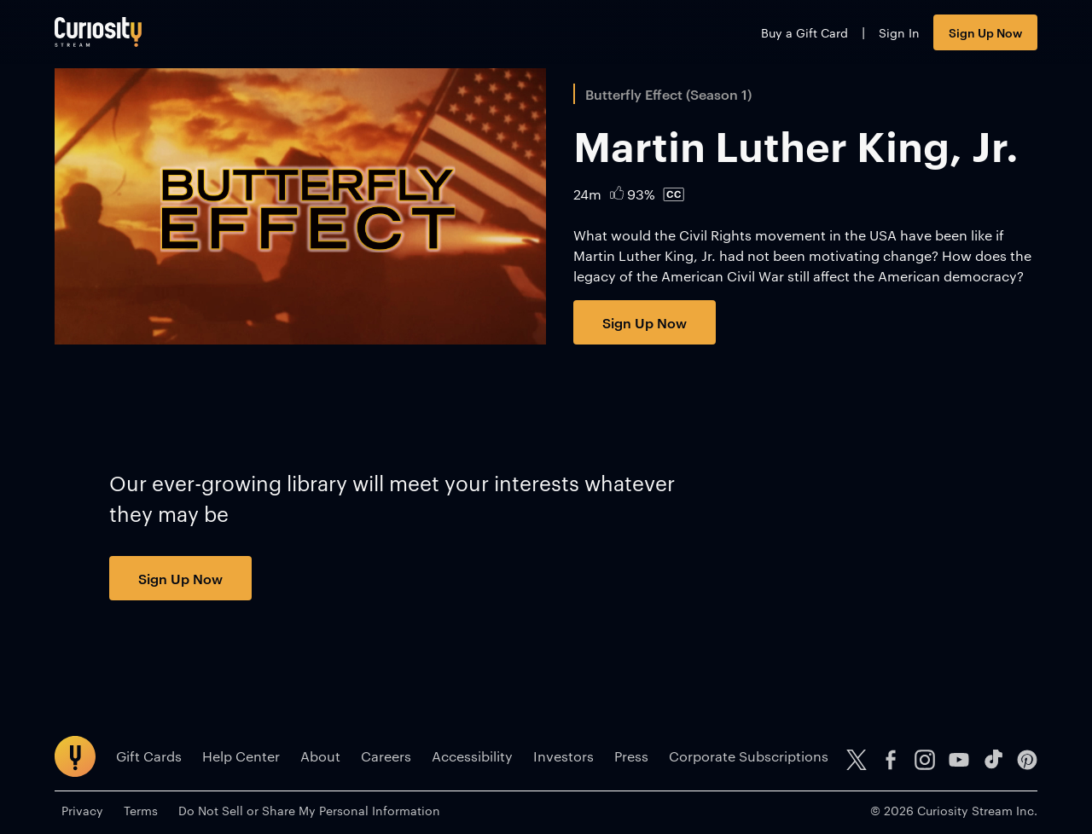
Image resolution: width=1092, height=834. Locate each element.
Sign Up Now (985, 32)
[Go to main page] (98, 32)
